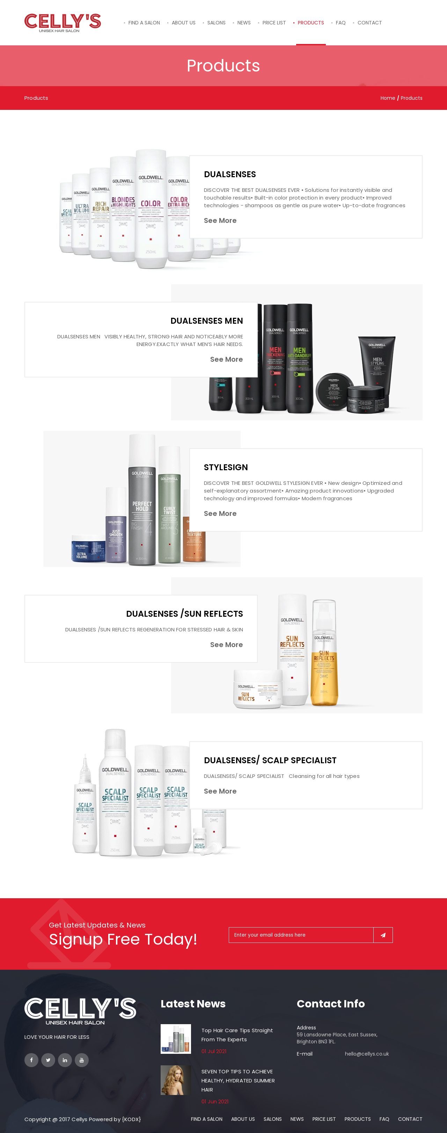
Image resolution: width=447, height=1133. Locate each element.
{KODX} (131, 1119)
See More (220, 220)
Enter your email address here (270, 935)
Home (388, 98)
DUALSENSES (230, 174)
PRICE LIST (274, 22)
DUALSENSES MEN (206, 321)
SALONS (216, 22)
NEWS (244, 22)
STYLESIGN (226, 467)
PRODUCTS (311, 22)
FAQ (341, 22)
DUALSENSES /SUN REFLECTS (184, 614)
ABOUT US (184, 22)
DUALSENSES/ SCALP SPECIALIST (270, 760)
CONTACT (370, 22)
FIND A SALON (144, 22)
